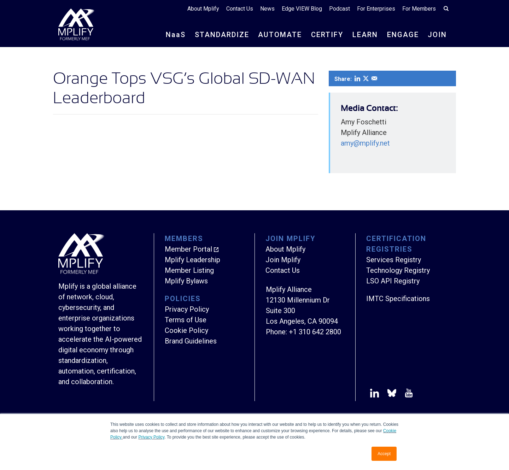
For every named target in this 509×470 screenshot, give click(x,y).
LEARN (365, 34)
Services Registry (393, 259)
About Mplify (203, 8)
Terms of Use (185, 320)
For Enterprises (376, 8)
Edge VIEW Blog (302, 8)
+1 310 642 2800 (315, 332)
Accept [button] (384, 453)
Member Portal (188, 249)
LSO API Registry (393, 281)
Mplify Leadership (192, 259)
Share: (343, 79)
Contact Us (239, 8)
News (267, 8)
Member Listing (189, 270)
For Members (419, 8)
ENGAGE (403, 34)
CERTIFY (327, 34)
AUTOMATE (280, 34)
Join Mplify (282, 259)
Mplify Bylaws (186, 281)
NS (176, 34)
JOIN (437, 34)
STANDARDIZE (222, 34)
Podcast (339, 8)
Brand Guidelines (191, 341)
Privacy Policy (151, 437)
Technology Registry (398, 270)
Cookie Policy (186, 330)
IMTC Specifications (398, 298)
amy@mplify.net (365, 143)
